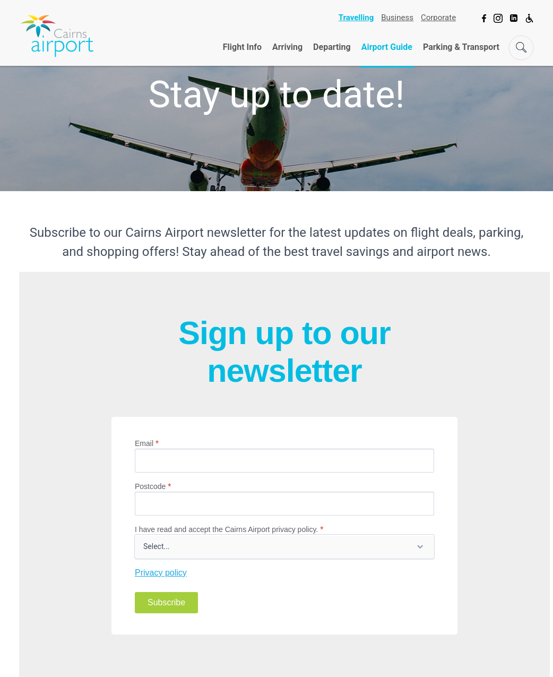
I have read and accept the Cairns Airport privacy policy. (229, 529)
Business (397, 17)
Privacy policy (161, 572)
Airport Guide (386, 47)
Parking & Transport (461, 47)
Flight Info (242, 47)
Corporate (438, 17)
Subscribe (166, 602)
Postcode (153, 486)
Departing (332, 47)
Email (147, 443)
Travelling (356, 17)
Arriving (287, 47)
